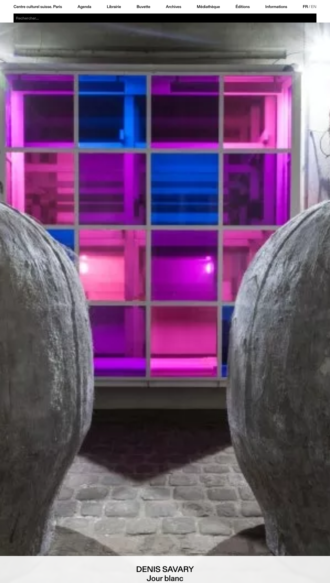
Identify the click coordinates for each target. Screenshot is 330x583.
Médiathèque (208, 7)
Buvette (143, 7)
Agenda (84, 7)
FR (305, 7)
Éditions (242, 7)
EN (313, 7)
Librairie (114, 7)
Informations (276, 7)
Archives (173, 7)
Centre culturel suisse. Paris (38, 7)
